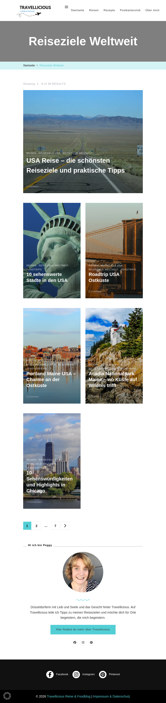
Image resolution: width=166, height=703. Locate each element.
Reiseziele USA (49, 143)
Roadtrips (34, 269)
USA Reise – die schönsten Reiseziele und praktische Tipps (77, 160)
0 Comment (32, 186)
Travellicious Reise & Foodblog (68, 696)
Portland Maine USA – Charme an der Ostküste (51, 379)
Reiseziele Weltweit (78, 143)
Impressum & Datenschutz (111, 696)
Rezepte (109, 10)
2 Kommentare (34, 501)
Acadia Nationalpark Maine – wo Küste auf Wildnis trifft (113, 379)
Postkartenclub (130, 10)
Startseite (77, 10)
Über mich (152, 10)
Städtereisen (36, 368)
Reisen (94, 10)
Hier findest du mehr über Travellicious (83, 629)
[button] (7, 696)
